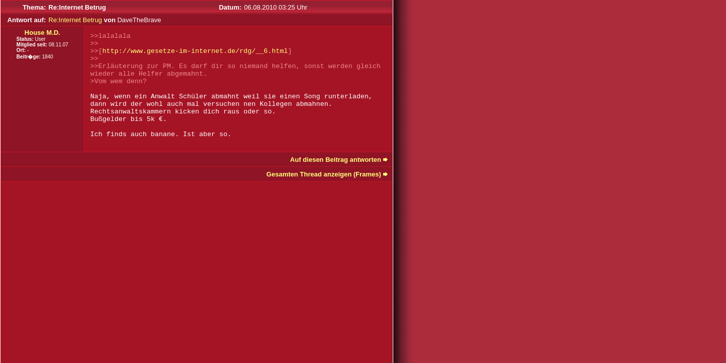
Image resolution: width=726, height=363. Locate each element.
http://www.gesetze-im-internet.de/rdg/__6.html (195, 51)
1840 (47, 56)
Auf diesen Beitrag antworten (335, 159)
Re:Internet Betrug (75, 20)
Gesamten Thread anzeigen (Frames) (323, 174)
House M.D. (42, 32)
